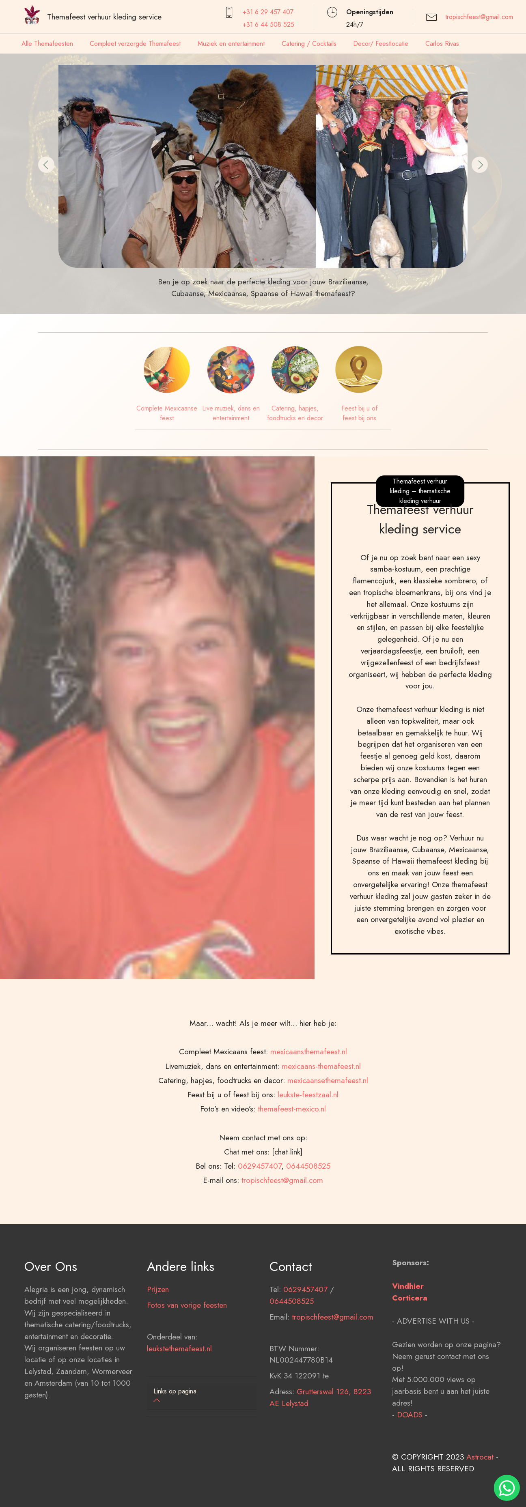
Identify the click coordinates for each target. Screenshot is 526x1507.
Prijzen (158, 1311)
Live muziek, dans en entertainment (231, 413)
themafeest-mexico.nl (292, 1152)
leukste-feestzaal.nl (308, 1137)
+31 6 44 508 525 (268, 24)
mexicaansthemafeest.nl (308, 1095)
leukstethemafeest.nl (179, 1370)
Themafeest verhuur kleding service (104, 16)
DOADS (410, 1436)
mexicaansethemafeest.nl (327, 1123)
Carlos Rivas (442, 43)
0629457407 (259, 1209)
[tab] (202, 1396)
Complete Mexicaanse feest (166, 413)
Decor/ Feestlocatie (380, 43)
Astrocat (480, 1478)
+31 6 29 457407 (268, 12)
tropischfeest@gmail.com (479, 16)
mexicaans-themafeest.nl (321, 1109)
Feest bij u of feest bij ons (359, 413)
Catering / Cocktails (309, 43)
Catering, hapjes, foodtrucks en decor (295, 413)
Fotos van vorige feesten (187, 1326)
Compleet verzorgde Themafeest (135, 43)
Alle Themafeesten (47, 43)
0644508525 (308, 1209)
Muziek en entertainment (231, 43)
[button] (46, 165)
